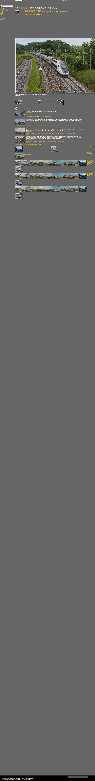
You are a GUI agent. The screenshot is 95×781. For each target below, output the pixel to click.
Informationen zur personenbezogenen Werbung (78, 776)
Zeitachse (2, 19)
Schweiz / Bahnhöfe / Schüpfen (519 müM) (44, 133)
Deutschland (2, 8)
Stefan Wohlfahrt (18, 96)
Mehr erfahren (30, 778)
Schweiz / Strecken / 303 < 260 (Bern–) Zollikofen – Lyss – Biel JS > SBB (63, 133)
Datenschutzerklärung (3, 20)
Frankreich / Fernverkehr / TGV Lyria (32, 10)
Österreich (2, 12)
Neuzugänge (2, 18)
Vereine (1, 14)
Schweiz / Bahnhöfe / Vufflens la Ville (32, 13)
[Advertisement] (19, 21)
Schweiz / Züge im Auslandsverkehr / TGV (33, 14)
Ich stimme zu (26, 779)
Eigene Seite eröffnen (90, 0)
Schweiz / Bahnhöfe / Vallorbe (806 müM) (44, 116)
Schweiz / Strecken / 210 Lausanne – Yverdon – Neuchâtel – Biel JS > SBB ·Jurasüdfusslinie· (45, 11)
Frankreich (25, 8)
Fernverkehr (30, 8)
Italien (1, 11)
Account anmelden (82, 0)
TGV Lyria (35, 8)
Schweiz (1, 13)
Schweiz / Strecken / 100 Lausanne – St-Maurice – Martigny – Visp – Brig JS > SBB (39, 141)
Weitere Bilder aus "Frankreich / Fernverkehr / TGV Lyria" (28, 144)
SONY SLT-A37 (20, 98)
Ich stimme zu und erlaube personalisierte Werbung (11, 779)
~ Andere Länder (3, 15)
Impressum (20, 0)
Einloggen (76, 0)
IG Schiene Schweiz (4, 10)
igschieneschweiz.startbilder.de (5, 0)
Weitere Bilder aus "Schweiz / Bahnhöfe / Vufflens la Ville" (90, 162)
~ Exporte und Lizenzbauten (5, 16)
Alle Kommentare (25, 107)
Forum (16, 0)
